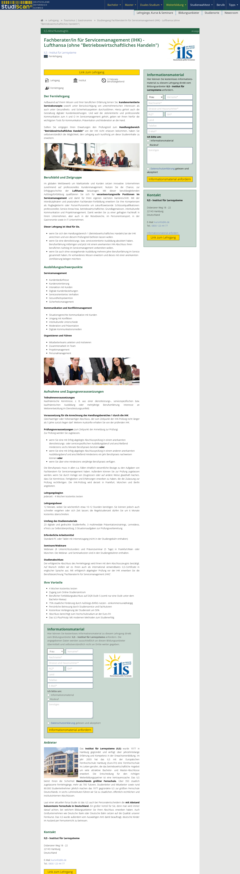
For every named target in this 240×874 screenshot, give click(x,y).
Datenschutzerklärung (63, 722)
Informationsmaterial (62, 694)
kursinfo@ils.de (58, 860)
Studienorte (212, 13)
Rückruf (54, 699)
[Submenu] (120, 5)
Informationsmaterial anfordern (162, 232)
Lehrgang (53, 20)
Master (129, 5)
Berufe (221, 5)
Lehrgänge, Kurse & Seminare (155, 13)
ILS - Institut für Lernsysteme (60, 52)
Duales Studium (150, 5)
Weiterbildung (175, 5)
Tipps (232, 5)
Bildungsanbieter (188, 13)
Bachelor (112, 5)
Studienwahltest (200, 5)
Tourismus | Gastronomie (78, 20)
